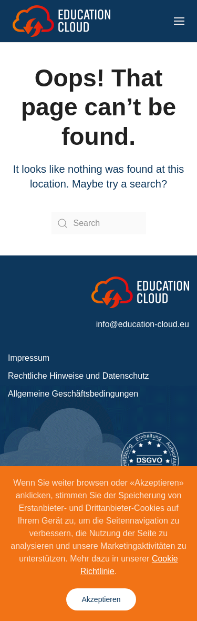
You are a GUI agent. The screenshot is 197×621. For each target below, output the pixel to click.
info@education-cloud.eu (142, 324)
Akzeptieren (101, 599)
